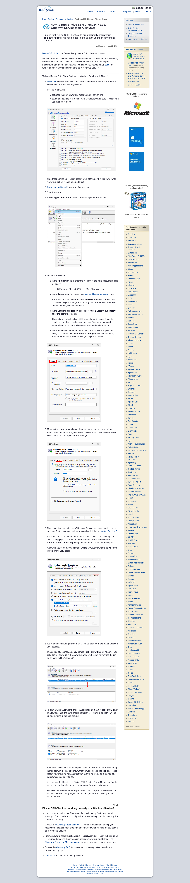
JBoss (130, 269)
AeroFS (131, 453)
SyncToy (131, 408)
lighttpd (131, 356)
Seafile (131, 576)
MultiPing (132, 705)
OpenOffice (132, 428)
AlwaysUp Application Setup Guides (110, 869)
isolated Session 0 (108, 531)
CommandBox (134, 653)
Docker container (135, 640)
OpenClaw (132, 715)
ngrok (130, 602)
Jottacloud (132, 392)
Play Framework (134, 376)
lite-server (132, 637)
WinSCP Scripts (134, 466)
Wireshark (132, 295)
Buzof (130, 398)
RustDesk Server (135, 676)
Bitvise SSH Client (51, 53)
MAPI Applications (135, 266)
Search (147, 11)
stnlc (107, 65)
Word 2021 (132, 663)
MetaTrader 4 (133, 259)
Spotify (131, 537)
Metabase (132, 631)
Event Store (133, 534)
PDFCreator (133, 327)
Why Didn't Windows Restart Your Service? (81, 871)
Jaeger (131, 695)
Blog (137, 11)
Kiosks (131, 363)
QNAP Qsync (133, 540)
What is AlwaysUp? (136, 25)
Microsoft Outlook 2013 (137, 450)
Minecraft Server (135, 644)
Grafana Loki (133, 650)
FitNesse (131, 321)
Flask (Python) (134, 689)
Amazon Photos (134, 605)
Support (113, 11)
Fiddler (131, 317)
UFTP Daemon (134, 569)
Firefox (131, 275)
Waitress (131, 712)
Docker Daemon (134, 492)
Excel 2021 (132, 666)
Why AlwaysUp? (81, 869)
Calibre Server (134, 469)
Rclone (131, 566)
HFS (130, 298)
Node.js (131, 350)
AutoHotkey (133, 475)
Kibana (131, 530)
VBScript (131, 330)
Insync (130, 595)
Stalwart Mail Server (136, 679)
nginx (130, 282)
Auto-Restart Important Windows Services (109, 871)
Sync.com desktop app (137, 527)
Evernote (132, 389)
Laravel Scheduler (135, 615)
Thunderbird (133, 301)
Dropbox (131, 234)
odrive (130, 424)
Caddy (130, 514)
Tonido (131, 418)
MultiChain (132, 524)
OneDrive (132, 237)
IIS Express (133, 611)
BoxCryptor (132, 431)
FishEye (131, 285)
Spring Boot (133, 585)
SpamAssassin (134, 485)
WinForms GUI (134, 411)
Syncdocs (132, 415)
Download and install (57, 187)
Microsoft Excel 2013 (136, 444)
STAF (130, 550)
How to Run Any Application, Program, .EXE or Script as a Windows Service (95, 867)
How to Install (133, 82)
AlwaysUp (59, 19)
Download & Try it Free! (134, 49)
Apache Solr (133, 402)
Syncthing (132, 462)
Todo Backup (133, 518)
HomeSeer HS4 (134, 598)
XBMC (130, 405)
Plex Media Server (135, 314)
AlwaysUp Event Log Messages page (62, 842)
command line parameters (95, 294)
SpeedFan (132, 373)
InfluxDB (131, 582)
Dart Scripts (133, 421)
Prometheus (133, 592)
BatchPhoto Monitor (136, 563)
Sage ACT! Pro (134, 385)
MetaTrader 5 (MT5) (136, 256)
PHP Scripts (133, 395)
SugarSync (132, 324)
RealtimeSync (133, 479)
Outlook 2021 (133, 657)
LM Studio (132, 718)
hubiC (130, 498)
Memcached (133, 379)
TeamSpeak (133, 272)
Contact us (50, 855)
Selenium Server (135, 311)
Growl (130, 343)
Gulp (130, 647)
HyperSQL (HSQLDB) (137, 495)
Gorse (130, 673)
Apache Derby (134, 369)
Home (90, 11)
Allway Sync (133, 624)
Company (126, 11)
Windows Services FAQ (95, 874)
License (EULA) (134, 85)
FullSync (131, 543)
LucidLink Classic (135, 692)
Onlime (131, 683)
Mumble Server (134, 560)
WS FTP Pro (133, 508)
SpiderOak (132, 353)
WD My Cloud (133, 437)
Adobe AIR (132, 360)
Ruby (130, 305)
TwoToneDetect (134, 482)
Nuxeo (130, 553)
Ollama (131, 699)
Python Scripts (134, 279)
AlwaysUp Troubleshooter (68, 825)
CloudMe (132, 621)
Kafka (130, 505)
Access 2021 (133, 660)
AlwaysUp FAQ (63, 847)
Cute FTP (132, 288)
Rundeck (131, 634)
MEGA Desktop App (136, 708)
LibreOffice (132, 556)
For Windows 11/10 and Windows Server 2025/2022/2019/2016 (137, 75)
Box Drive (132, 589)
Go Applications (134, 618)
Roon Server (133, 686)
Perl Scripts (133, 292)
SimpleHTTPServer (136, 488)
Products (101, 11)
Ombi (130, 670)
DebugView (132, 547)
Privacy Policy (104, 865)
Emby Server (133, 521)
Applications (69, 19)
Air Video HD (133, 511)
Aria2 (130, 434)
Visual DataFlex (134, 340)
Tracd (130, 347)
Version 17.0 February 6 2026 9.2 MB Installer (138, 56)
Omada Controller (135, 627)
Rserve (131, 579)
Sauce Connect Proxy (137, 608)
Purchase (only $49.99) (137, 39)
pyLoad (131, 441)
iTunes (131, 366)
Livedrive (132, 308)
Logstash (132, 501)
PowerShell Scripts (136, 334)
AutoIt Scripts (133, 447)
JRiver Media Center (136, 572)
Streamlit (131, 721)
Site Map (114, 865)
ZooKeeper (132, 472)
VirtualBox (132, 241)
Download (51, 81)
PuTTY (131, 382)
